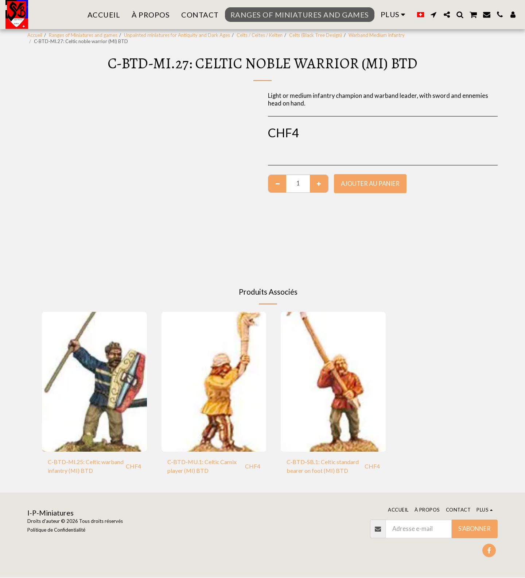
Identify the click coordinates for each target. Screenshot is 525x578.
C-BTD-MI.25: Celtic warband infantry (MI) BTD (84, 466)
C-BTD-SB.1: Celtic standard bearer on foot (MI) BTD (325, 466)
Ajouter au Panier (370, 183)
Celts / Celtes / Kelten (260, 35)
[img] (94, 382)
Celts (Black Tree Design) (315, 35)
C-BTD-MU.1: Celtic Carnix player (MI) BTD (203, 466)
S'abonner (474, 529)
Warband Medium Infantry (377, 35)
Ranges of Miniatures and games (83, 35)
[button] (433, 14)
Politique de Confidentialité (56, 530)
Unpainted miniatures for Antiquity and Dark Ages (177, 35)
